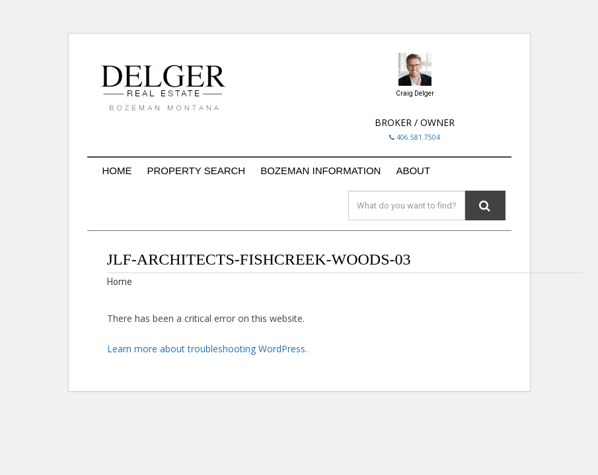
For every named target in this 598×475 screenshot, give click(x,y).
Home (119, 281)
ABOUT (413, 170)
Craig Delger (415, 93)
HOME (117, 170)
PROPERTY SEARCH (196, 170)
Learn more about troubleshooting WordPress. (207, 348)
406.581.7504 (414, 137)
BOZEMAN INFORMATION (320, 170)
